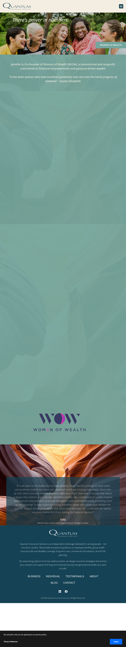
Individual (53, 576)
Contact (69, 582)
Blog (54, 582)
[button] (121, 6)
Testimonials (75, 576)
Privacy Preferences (11, 642)
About (94, 576)
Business (34, 576)
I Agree (116, 642)
